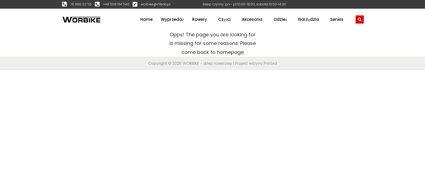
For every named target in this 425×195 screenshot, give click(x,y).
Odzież (280, 19)
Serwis (336, 19)
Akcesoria (252, 19)
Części (224, 19)
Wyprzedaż (172, 19)
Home (146, 19)
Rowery (199, 19)
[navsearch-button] (360, 19)
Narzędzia (308, 19)
